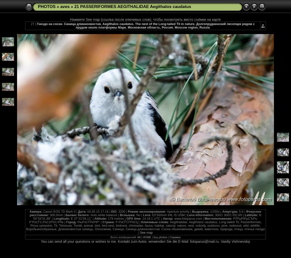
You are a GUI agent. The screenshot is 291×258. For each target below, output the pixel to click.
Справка (175, 237)
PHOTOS (47, 6)
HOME (147, 237)
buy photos (160, 237)
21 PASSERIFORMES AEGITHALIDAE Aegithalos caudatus (132, 6)
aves (64, 6)
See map (146, 232)
